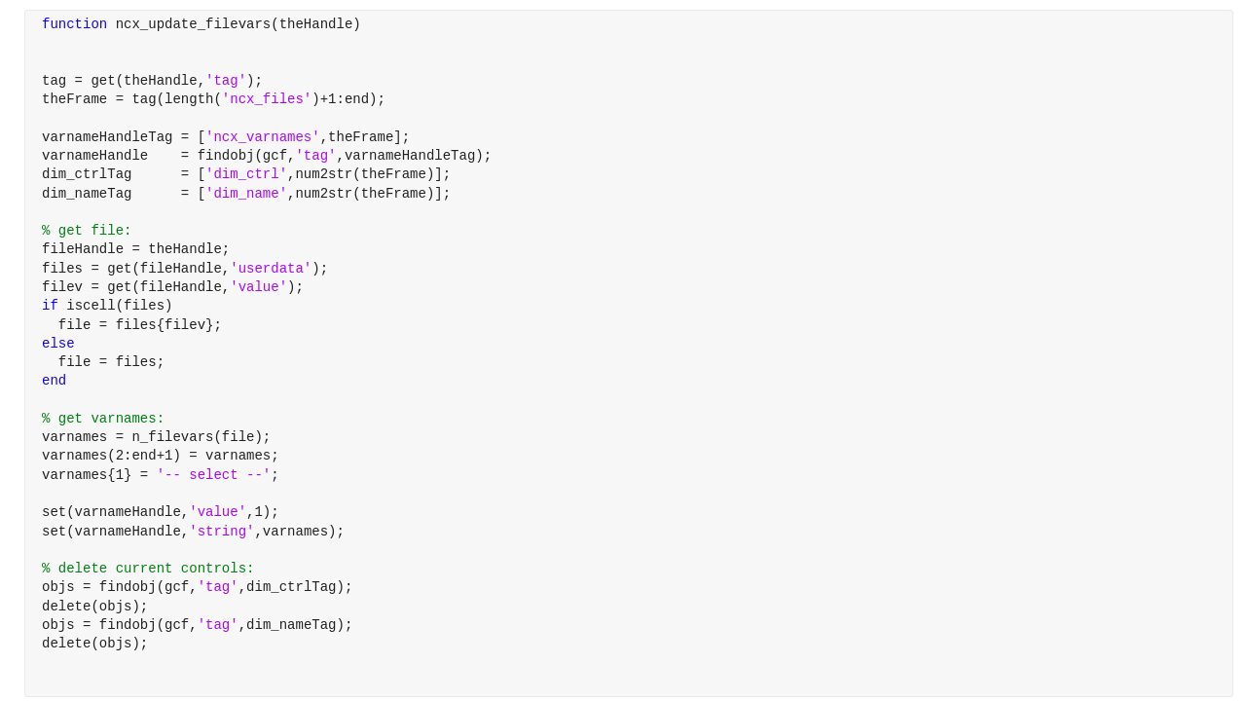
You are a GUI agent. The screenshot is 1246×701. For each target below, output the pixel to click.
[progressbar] (681, 399)
